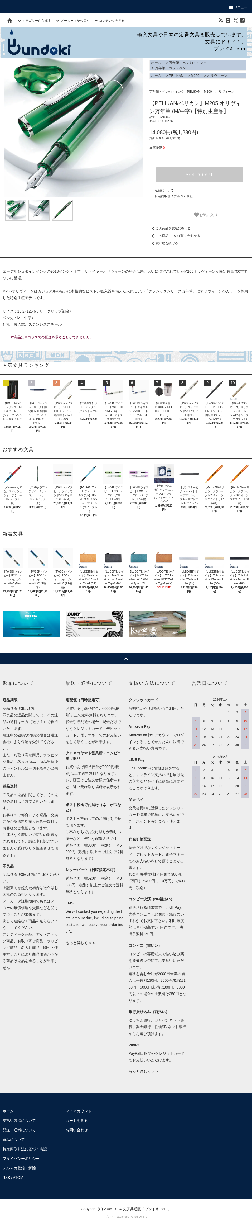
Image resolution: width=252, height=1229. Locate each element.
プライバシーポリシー (21, 1158)
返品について (164, 190)
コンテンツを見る (108, 20)
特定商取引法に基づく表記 (174, 196)
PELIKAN (176, 76)
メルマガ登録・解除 (19, 1168)
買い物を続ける (163, 243)
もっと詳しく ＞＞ (81, 943)
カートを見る (77, 1120)
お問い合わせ (77, 1130)
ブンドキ (111, 1216)
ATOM (18, 1177)
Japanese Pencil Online (132, 1216)
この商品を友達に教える (170, 228)
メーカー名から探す (72, 20)
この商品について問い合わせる (174, 236)
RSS (6, 1177)
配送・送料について (19, 1130)
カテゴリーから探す (33, 20)
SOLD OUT (200, 174)
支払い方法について (19, 1120)
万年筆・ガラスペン (170, 68)
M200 (195, 76)
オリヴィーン (217, 76)
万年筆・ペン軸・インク (188, 63)
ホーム (156, 63)
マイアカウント (78, 1111)
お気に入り (206, 215)
